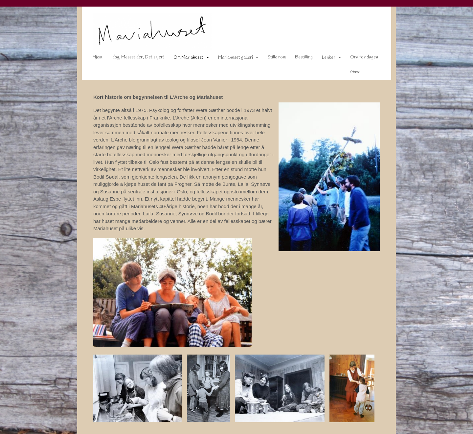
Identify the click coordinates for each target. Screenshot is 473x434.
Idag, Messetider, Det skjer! (133, 58)
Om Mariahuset (184, 59)
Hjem (93, 58)
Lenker (324, 59)
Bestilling (299, 58)
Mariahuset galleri (231, 59)
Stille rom (272, 58)
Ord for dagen (359, 58)
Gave (351, 73)
